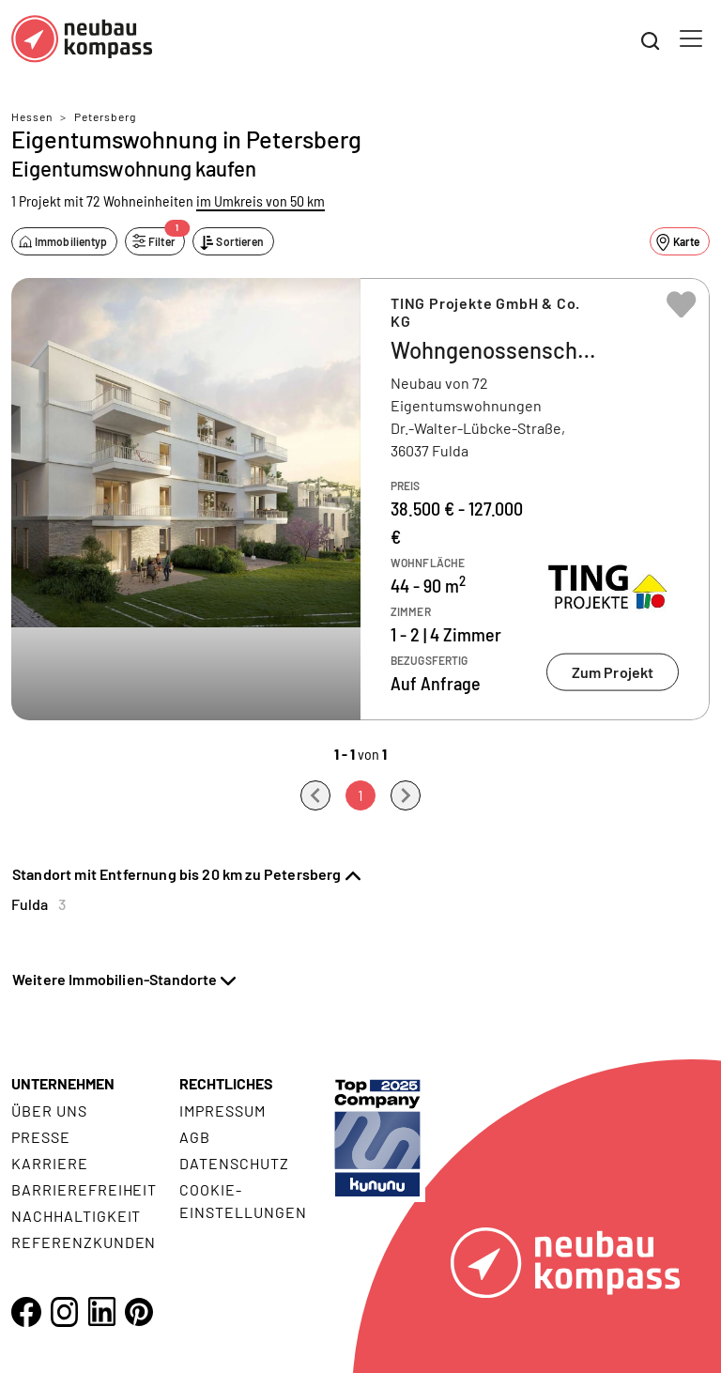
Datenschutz (234, 1163)
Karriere (49, 1163)
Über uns (49, 1110)
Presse (40, 1137)
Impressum (222, 1110)
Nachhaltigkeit (76, 1216)
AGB (194, 1137)
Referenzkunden (83, 1242)
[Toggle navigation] (691, 38)
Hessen (32, 116)
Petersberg (105, 116)
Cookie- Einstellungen (242, 1200)
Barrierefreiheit (84, 1189)
